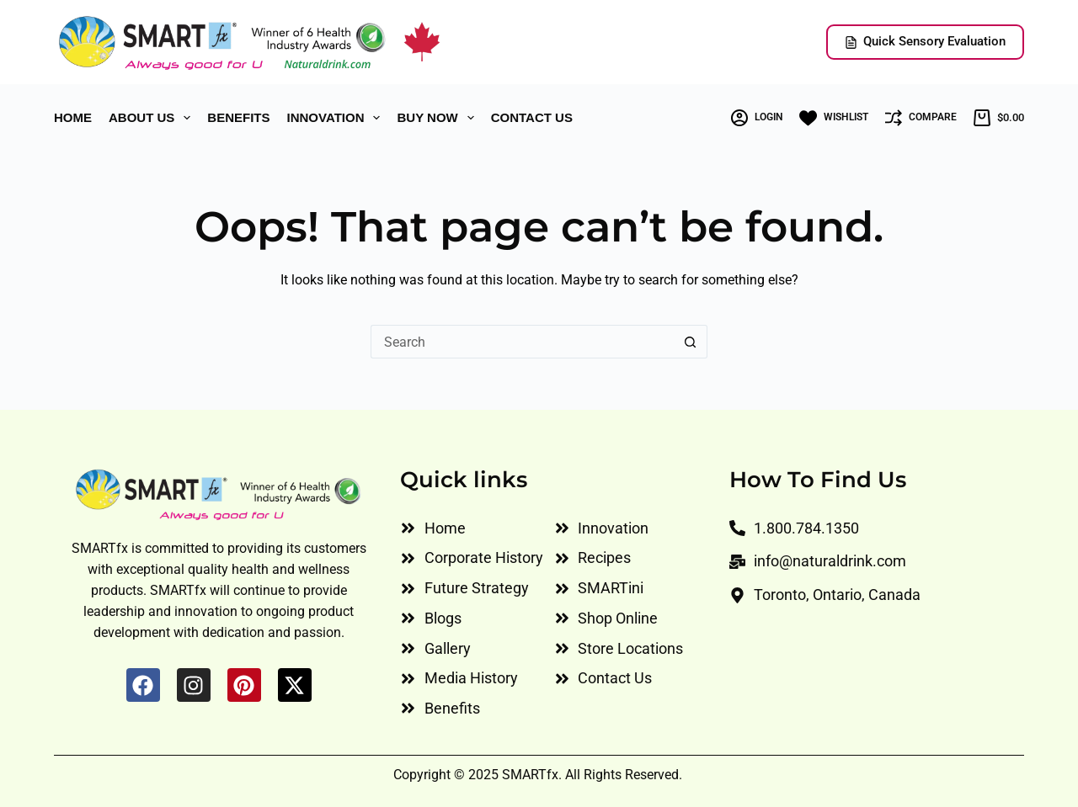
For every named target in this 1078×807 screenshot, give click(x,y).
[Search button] (690, 341)
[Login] (756, 117)
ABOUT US (153, 117)
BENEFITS (238, 117)
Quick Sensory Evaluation (925, 41)
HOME (73, 117)
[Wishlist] (833, 118)
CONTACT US (532, 117)
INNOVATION (337, 117)
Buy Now (438, 117)
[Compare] (921, 117)
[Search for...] (522, 341)
